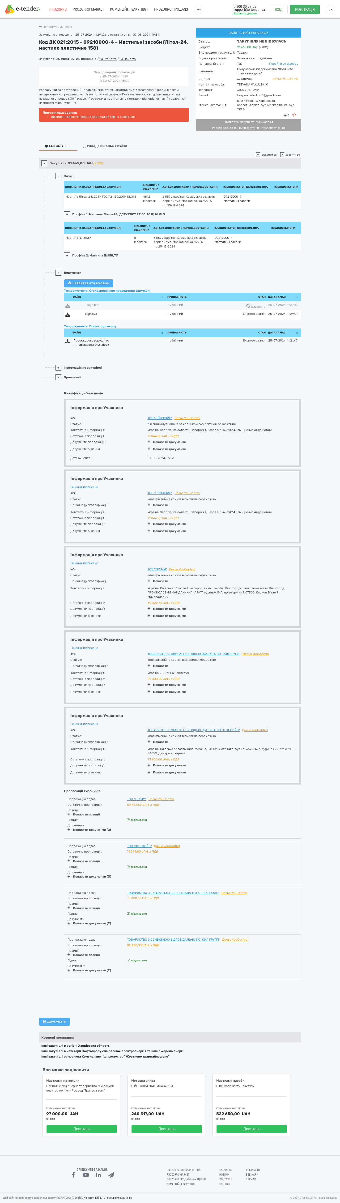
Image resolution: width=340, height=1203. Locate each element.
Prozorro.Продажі (171, 9)
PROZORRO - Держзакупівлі (184, 1170)
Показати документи (167, 442)
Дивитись (81, 1129)
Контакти (225, 1179)
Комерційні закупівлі (129, 9)
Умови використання (119, 1197)
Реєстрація (305, 9)
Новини (224, 1174)
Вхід (279, 9)
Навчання (226, 1170)
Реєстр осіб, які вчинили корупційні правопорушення (248, 128)
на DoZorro (127, 59)
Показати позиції (84, 814)
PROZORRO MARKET (88, 9)
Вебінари (252, 1174)
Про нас (224, 1184)
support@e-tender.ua (249, 9)
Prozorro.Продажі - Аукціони (186, 1179)
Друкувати (54, 1021)
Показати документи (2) (89, 830)
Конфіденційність (94, 1197)
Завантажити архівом (88, 283)
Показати (158, 505)
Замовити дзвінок (245, 13)
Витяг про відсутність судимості (249, 122)
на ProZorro (108, 59)
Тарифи (251, 1179)
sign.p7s (93, 305)
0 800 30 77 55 (245, 6)
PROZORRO (58, 9)
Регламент (253, 1170)
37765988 (244, 79)
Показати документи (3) (89, 876)
